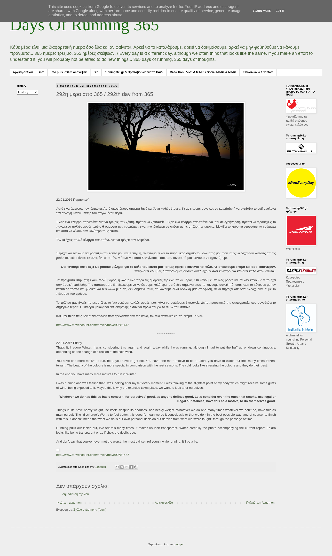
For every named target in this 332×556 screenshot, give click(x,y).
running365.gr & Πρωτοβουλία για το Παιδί (134, 72)
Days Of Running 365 (84, 24)
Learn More (262, 11)
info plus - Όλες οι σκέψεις (69, 72)
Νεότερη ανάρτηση (69, 502)
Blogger (178, 544)
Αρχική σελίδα (23, 72)
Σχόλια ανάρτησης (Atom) (89, 509)
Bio (96, 72)
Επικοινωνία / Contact (258, 72)
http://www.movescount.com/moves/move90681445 (92, 325)
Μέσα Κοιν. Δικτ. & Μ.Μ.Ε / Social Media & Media (203, 72)
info (41, 72)
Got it (280, 11)
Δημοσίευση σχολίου (75, 494)
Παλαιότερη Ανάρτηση (260, 502)
